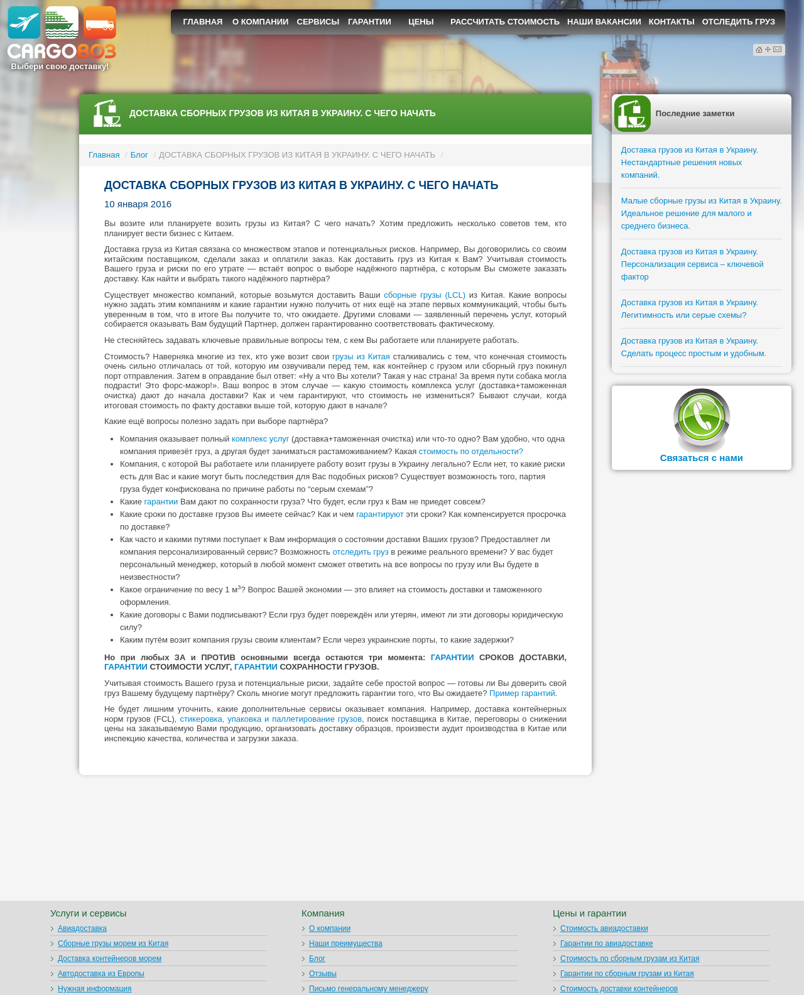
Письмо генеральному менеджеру (368, 988)
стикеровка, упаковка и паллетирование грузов (271, 719)
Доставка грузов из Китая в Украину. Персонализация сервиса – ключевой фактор (692, 264)
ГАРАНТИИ (452, 657)
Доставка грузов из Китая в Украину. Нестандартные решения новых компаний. (689, 162)
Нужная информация (95, 988)
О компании (260, 21)
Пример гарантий (522, 693)
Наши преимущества (346, 943)
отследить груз (360, 552)
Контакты (672, 21)
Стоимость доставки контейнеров (619, 988)
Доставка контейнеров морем (109, 958)
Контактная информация (777, 49)
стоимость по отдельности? (471, 451)
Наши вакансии (604, 21)
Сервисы (318, 21)
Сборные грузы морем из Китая (113, 943)
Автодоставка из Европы (101, 973)
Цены (420, 21)
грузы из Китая (361, 356)
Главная (202, 21)
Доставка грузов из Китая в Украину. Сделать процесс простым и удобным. (693, 347)
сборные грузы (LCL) (424, 295)
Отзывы (323, 973)
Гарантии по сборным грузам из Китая (627, 973)
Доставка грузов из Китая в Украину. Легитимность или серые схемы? (689, 309)
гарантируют (380, 514)
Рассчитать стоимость (505, 21)
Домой (759, 49)
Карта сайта (768, 49)
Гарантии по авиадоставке (606, 943)
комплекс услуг (260, 438)
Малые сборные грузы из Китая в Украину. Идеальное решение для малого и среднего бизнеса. (701, 213)
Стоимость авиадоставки (604, 928)
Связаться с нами (701, 457)
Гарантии (369, 21)
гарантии (161, 501)
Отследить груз (739, 21)
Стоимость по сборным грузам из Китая (629, 958)
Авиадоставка (82, 928)
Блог (139, 155)
